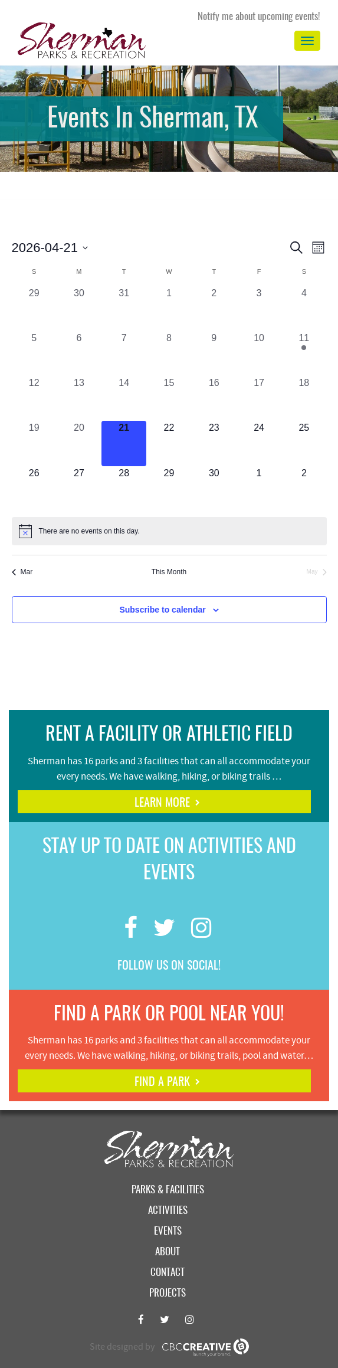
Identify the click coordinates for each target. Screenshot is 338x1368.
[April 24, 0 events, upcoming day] (259, 443)
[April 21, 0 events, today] (123, 443)
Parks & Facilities (168, 1190)
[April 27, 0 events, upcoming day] (79, 488)
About (167, 1252)
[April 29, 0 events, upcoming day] (168, 488)
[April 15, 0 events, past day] (168, 398)
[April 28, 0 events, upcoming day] (123, 488)
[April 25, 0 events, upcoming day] (303, 443)
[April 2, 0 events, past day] (214, 308)
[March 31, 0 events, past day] (123, 308)
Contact (167, 1273)
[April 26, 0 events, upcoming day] (34, 488)
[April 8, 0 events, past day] (168, 353)
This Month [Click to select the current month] (169, 572)
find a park (162, 1082)
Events (168, 1231)
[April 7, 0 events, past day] (123, 353)
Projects (167, 1293)
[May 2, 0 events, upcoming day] (303, 488)
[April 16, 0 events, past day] (214, 398)
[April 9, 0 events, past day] (214, 353)
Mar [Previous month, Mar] (22, 572)
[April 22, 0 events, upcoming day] (168, 443)
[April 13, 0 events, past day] (79, 398)
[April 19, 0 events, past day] (34, 443)
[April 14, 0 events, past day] (123, 398)
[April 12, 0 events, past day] (34, 398)
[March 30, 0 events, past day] (79, 308)
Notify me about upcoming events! (259, 17)
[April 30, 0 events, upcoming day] (214, 488)
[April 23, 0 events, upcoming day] (214, 443)
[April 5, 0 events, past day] (34, 353)
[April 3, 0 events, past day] (259, 308)
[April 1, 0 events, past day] (168, 308)
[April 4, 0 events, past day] (303, 308)
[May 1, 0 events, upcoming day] (259, 488)
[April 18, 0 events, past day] (303, 398)
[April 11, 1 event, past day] (303, 353)
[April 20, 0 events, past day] (79, 443)
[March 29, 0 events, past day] (34, 308)
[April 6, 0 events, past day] (79, 353)
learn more (162, 803)
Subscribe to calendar (162, 609)
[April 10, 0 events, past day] (259, 353)
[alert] (169, 531)
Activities (168, 1211)
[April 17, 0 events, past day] (259, 398)
